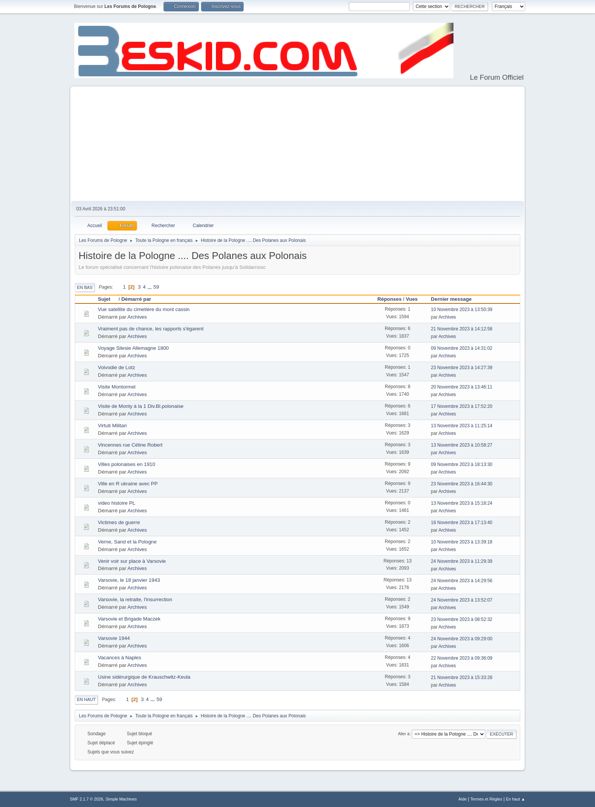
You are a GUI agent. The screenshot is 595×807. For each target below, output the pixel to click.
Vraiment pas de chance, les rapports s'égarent (150, 329)
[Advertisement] (297, 144)
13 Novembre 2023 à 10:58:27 (462, 445)
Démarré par (136, 299)
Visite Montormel (116, 387)
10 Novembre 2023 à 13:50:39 (462, 309)
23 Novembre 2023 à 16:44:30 (462, 483)
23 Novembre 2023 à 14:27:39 (462, 367)
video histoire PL (116, 503)
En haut (86, 699)
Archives (137, 317)
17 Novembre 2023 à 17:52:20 (462, 406)
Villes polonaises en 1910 (126, 464)
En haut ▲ (515, 799)
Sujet (107, 299)
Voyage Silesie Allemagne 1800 (133, 348)
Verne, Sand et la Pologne (127, 542)
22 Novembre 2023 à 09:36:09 (462, 658)
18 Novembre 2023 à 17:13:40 (462, 522)
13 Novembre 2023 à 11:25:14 (462, 425)
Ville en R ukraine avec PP (128, 483)
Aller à (404, 733)
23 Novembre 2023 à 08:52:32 (462, 619)
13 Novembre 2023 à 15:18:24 (462, 503)
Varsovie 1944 (114, 638)
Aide (462, 799)
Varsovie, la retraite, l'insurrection (135, 599)
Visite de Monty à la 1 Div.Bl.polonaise (140, 406)
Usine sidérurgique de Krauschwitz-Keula (144, 677)
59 (156, 287)
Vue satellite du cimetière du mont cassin (144, 309)
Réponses (390, 299)
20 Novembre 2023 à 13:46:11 (462, 387)
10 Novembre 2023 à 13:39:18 (462, 542)
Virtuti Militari (112, 425)
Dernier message (451, 299)
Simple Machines (121, 799)
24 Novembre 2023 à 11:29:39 (462, 561)
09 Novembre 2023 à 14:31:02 (462, 348)
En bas (85, 287)
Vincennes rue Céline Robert (130, 445)
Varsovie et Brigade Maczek (129, 619)
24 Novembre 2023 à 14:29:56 (462, 580)
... (150, 287)
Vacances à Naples (119, 657)
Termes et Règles (486, 799)
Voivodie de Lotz (116, 367)
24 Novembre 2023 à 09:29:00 (462, 638)
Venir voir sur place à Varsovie (132, 561)
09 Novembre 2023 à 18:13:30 (462, 464)
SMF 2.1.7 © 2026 (86, 799)
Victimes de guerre (119, 522)
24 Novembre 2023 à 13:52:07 (462, 600)
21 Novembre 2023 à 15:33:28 (462, 677)
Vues (411, 299)
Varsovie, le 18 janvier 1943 (129, 580)
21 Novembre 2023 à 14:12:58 (462, 329)
